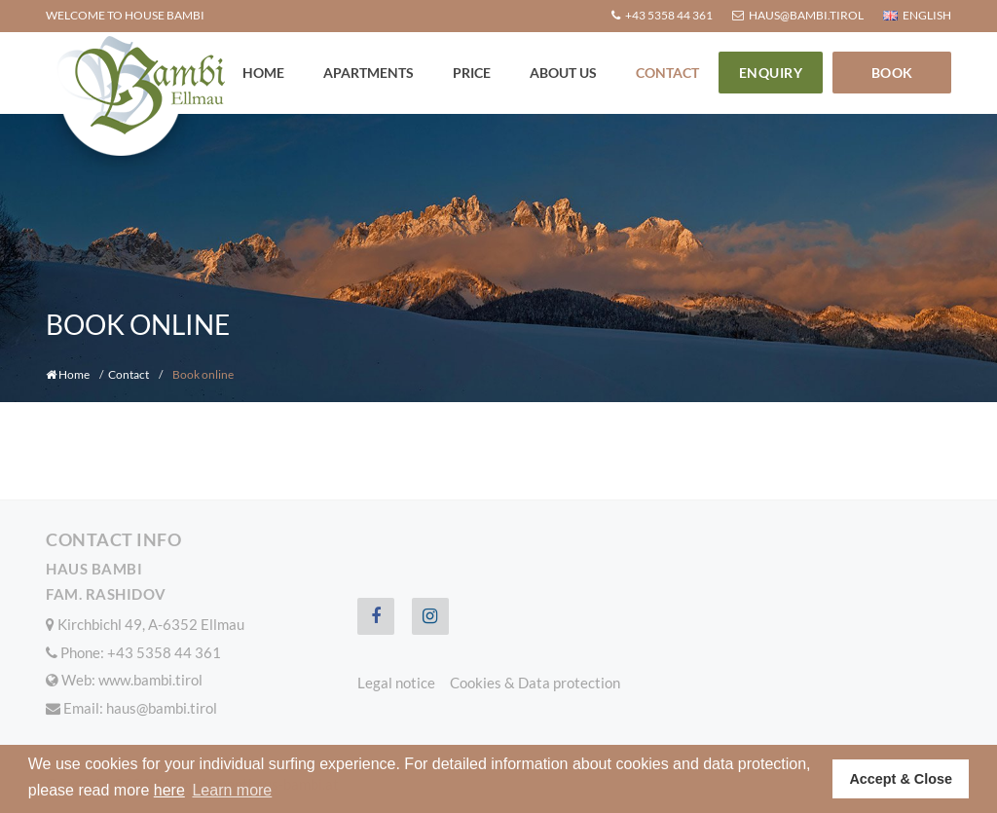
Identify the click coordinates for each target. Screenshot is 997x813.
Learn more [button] (232, 790)
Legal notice (396, 682)
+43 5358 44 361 (164, 652)
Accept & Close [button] (900, 779)
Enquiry (771, 72)
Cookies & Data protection (535, 682)
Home (263, 72)
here (169, 790)
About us (563, 72)
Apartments (368, 72)
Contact (667, 72)
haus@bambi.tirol (161, 708)
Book (892, 72)
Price (472, 72)
